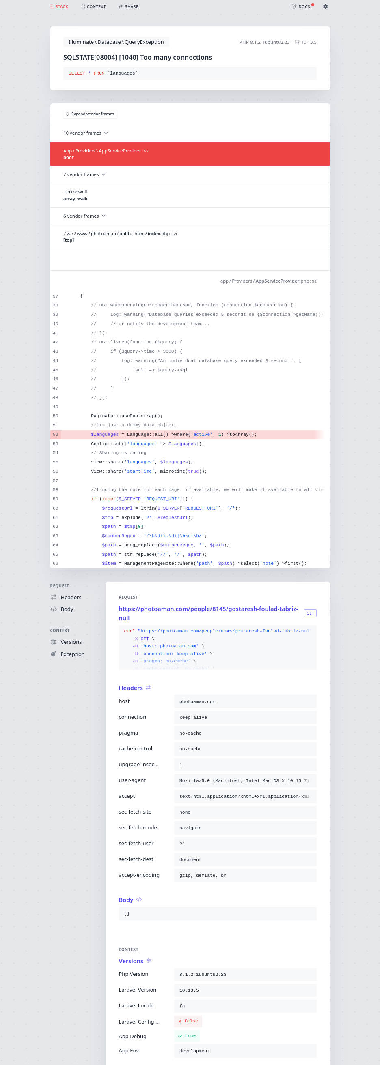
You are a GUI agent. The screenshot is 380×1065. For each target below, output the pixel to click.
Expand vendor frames (90, 113)
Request (59, 586)
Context (60, 630)
